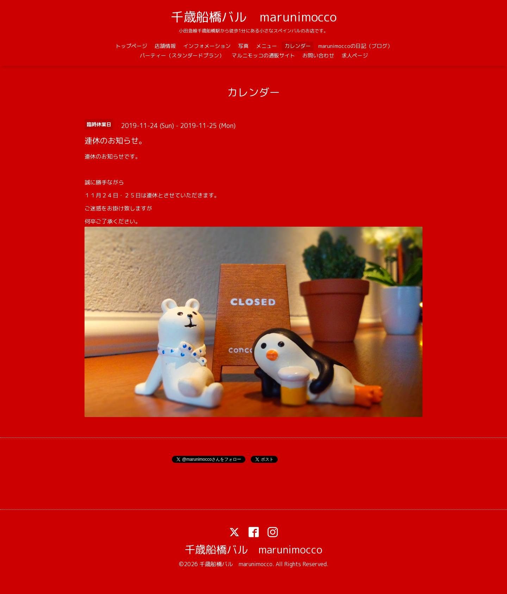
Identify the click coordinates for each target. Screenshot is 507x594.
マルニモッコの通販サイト (263, 55)
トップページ (131, 46)
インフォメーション (207, 46)
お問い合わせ (318, 55)
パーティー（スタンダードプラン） (182, 55)
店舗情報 (165, 46)
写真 (243, 46)
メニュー (266, 46)
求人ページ (355, 55)
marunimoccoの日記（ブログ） (355, 46)
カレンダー (297, 46)
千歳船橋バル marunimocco (254, 17)
